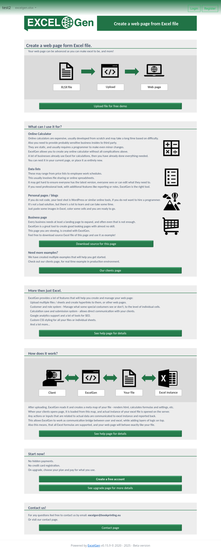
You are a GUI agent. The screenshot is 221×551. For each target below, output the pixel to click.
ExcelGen (94, 545)
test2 (6, 7)
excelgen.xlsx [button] (24, 8)
